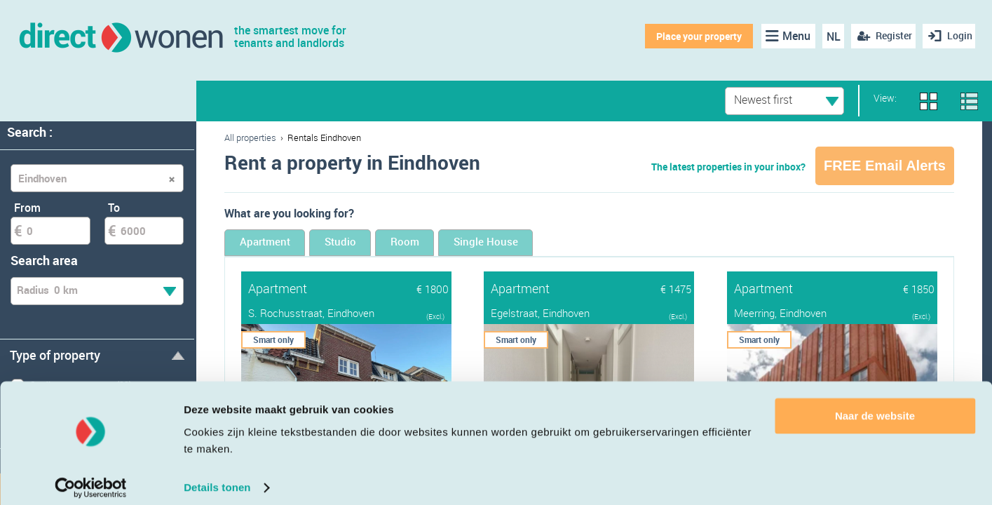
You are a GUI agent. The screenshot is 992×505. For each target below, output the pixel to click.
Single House (575, 244)
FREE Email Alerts (885, 165)
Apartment (278, 244)
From (27, 207)
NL (828, 36)
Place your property (694, 36)
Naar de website (875, 406)
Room (468, 244)
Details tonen (217, 477)
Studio (380, 244)
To (114, 207)
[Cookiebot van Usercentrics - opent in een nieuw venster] (90, 477)
